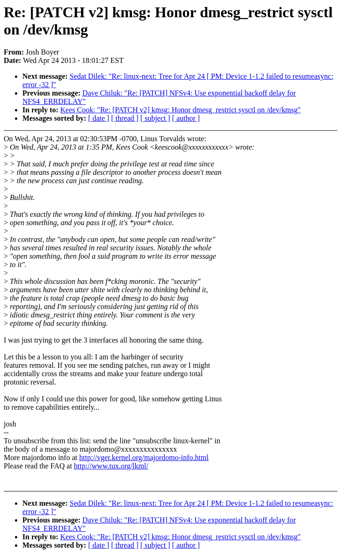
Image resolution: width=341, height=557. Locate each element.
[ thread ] (125, 118)
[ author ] (186, 118)
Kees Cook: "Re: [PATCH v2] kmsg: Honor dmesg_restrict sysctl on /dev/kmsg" (180, 110)
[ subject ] (155, 118)
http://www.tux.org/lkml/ (111, 466)
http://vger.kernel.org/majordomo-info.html (144, 457)
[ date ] (98, 118)
